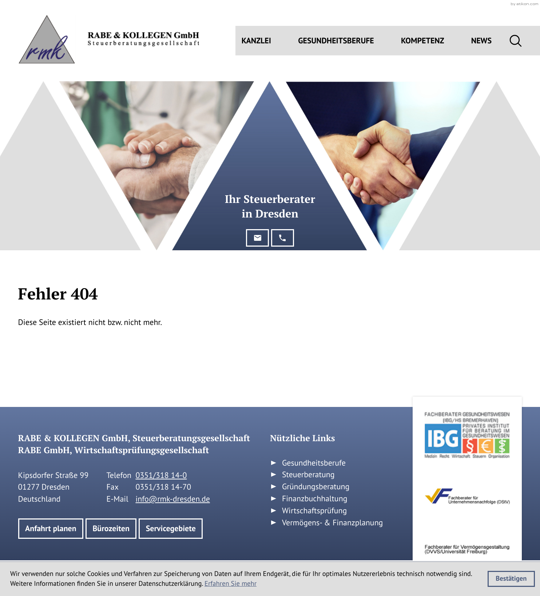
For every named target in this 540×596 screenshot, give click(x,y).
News (481, 41)
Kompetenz (422, 41)
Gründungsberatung (315, 487)
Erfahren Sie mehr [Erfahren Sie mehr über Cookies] (231, 583)
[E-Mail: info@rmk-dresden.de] (257, 238)
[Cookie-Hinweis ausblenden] (511, 579)
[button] (282, 238)
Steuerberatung (308, 475)
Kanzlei (256, 41)
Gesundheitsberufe (336, 41)
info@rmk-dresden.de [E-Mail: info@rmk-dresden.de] (172, 499)
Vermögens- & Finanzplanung (332, 523)
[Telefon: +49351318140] (161, 476)
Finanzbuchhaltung (315, 499)
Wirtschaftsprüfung (314, 511)
